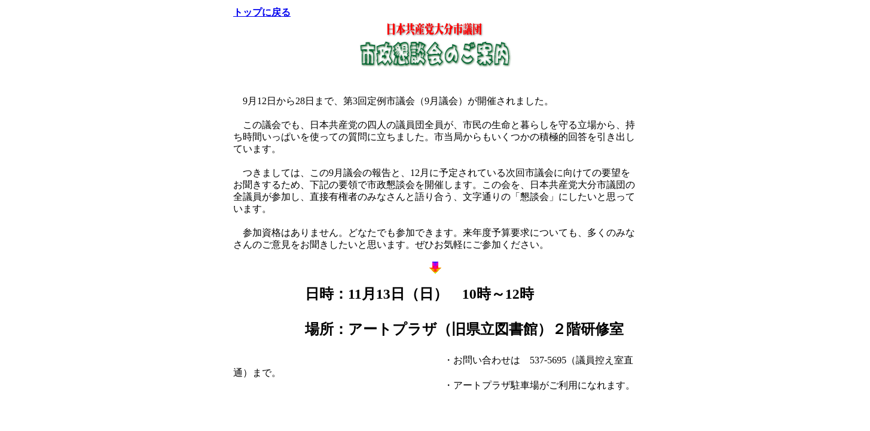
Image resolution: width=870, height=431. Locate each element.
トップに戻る (262, 12)
